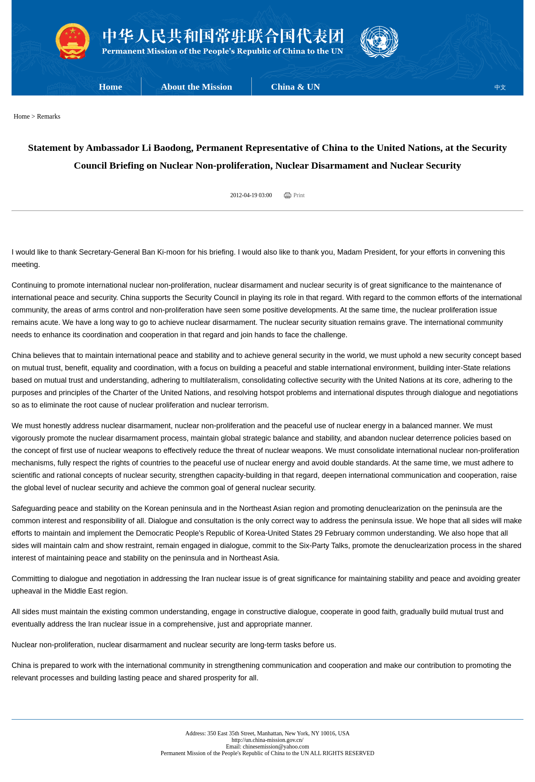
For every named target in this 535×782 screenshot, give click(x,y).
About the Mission (196, 86)
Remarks (48, 116)
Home (110, 86)
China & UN (295, 86)
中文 (500, 87)
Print (299, 195)
